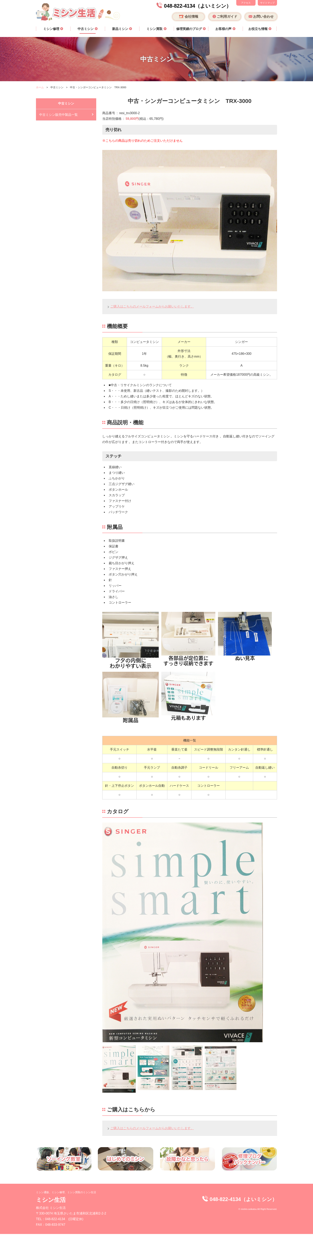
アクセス (246, 3)
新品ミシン (120, 29)
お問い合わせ (263, 16)
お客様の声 (223, 29)
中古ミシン (86, 29)
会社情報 (191, 16)
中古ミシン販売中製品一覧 (58, 114)
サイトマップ (267, 3)
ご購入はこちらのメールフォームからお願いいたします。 (152, 306)
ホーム (40, 87)
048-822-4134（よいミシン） (197, 6)
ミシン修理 (51, 29)
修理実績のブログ (189, 29)
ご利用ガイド (227, 16)
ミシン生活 (51, 1205)
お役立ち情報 (258, 29)
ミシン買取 (154, 29)
